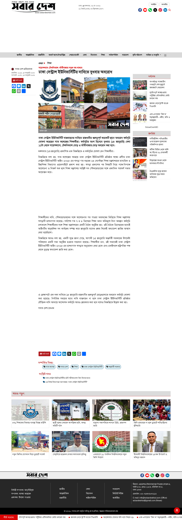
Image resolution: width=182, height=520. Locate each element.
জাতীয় (19, 55)
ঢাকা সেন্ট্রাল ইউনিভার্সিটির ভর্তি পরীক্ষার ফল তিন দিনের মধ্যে (68, 378)
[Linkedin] (165, 10)
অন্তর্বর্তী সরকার (113, 366)
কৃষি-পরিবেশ (137, 55)
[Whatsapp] (150, 10)
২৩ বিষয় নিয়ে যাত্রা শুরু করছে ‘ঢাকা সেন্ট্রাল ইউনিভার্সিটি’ (66, 382)
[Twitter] (155, 10)
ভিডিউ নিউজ (118, 493)
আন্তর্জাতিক (30, 55)
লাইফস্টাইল (113, 55)
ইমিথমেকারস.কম (111, 511)
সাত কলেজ (48, 366)
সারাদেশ (125, 55)
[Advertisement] (91, 33)
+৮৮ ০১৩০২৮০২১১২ (148, 493)
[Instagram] (160, 10)
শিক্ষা (103, 55)
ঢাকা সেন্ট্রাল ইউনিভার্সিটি (92, 366)
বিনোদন (94, 55)
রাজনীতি (41, 55)
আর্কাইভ (153, 4)
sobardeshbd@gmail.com (144, 500)
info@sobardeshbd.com (149, 497)
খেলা (85, 55)
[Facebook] (140, 10)
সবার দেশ (63, 366)
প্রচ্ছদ (41, 63)
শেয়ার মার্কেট (74, 55)
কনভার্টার (164, 4)
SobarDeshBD (151, 127)
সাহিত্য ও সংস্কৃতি (152, 55)
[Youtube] (145, 10)
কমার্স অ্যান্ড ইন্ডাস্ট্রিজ (57, 55)
